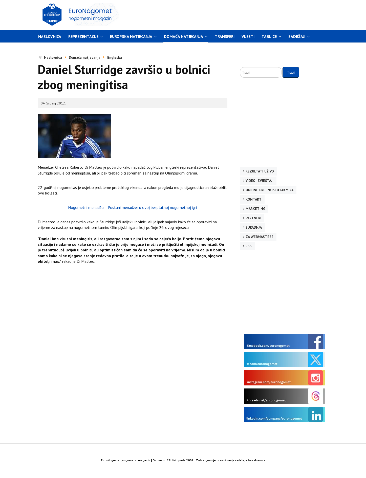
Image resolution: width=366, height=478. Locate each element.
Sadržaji (296, 36)
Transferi (224, 36)
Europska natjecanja (131, 36)
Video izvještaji (259, 180)
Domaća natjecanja (183, 36)
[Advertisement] (231, 14)
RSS (249, 246)
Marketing (255, 208)
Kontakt (254, 199)
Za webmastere (259, 236)
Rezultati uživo (260, 171)
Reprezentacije (83, 36)
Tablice (269, 36)
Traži (291, 72)
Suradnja (254, 227)
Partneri (253, 218)
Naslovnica (49, 36)
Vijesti (248, 36)
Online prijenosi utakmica (269, 190)
